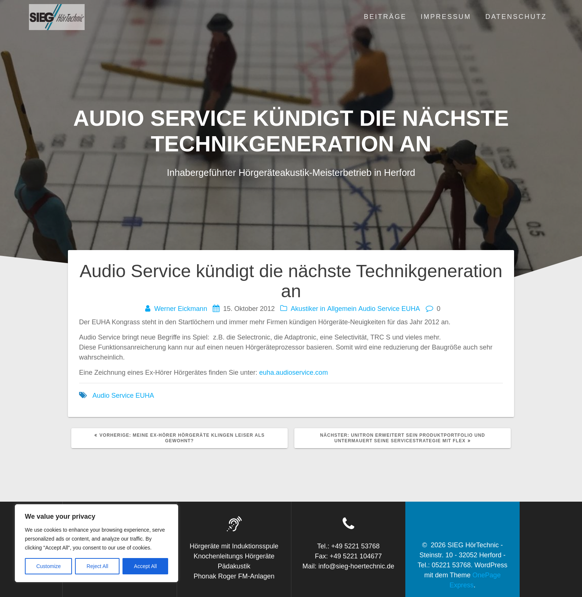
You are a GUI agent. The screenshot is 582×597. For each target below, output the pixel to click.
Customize (48, 566)
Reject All (97, 566)
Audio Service (378, 308)
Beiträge (385, 16)
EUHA (411, 308)
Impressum (446, 16)
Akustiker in (308, 308)
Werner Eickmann (180, 308)
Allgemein (341, 308)
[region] (96, 543)
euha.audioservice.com (293, 372)
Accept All (145, 566)
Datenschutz (516, 16)
